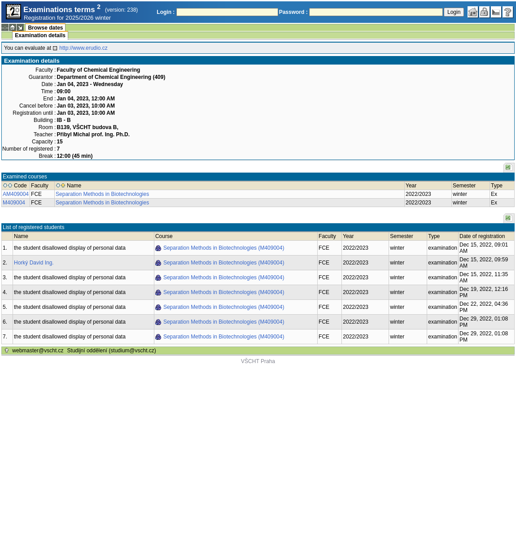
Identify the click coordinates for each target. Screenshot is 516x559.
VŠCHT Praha (258, 361)
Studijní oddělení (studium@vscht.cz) (111, 350)
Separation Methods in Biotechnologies (102, 194)
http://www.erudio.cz (83, 48)
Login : (166, 12)
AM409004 (16, 194)
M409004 (14, 202)
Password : (293, 12)
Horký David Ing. (34, 263)
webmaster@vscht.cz (37, 350)
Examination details (40, 35)
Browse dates (45, 28)
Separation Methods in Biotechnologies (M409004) (223, 248)
